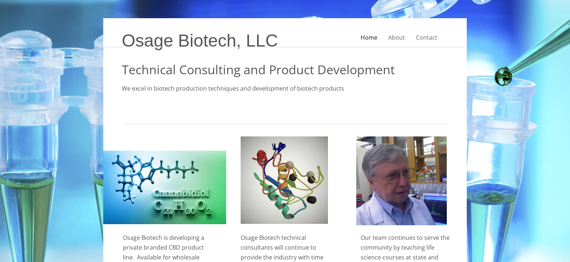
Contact (426, 37)
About (396, 37)
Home (369, 37)
